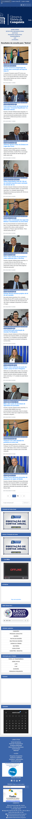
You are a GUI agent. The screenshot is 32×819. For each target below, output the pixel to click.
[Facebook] (12, 781)
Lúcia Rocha (10, 328)
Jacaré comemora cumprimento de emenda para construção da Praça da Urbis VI (15, 69)
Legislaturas (16, 648)
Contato (16, 803)
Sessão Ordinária (24, 64)
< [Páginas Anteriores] (10, 496)
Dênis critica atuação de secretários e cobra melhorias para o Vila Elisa (15, 257)
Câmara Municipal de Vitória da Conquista (12, 64)
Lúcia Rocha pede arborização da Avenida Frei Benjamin (14, 331)
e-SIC (16, 666)
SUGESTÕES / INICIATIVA (16, 651)
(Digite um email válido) (18, 784)
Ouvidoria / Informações (16, 759)
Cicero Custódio (11, 218)
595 (14, 496)
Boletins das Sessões (16, 641)
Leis (15, 38)
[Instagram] (14, 781)
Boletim (10, 784)
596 (18, 496)
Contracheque (16, 748)
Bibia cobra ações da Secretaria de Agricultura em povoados (14, 404)
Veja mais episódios (16, 599)
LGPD (16, 664)
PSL (15, 218)
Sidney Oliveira (10, 179)
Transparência (15, 36)
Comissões (16, 631)
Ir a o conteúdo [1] (6, 1)
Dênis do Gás (10, 254)
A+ (25, 5)
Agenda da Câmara (16, 643)
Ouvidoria (15, 39)
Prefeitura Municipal (16, 745)
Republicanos (16, 179)
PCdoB (15, 365)
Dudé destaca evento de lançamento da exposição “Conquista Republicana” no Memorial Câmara (16, 107)
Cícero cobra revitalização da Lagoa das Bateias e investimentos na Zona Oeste (16, 220)
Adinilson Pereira (11, 142)
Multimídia (16, 646)
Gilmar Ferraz (12, 475)
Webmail (16, 750)
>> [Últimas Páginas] (24, 496)
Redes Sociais (16, 778)
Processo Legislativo (15, 34)
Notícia (5, 65)
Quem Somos (15, 29)
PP (15, 291)
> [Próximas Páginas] (21, 496)
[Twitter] (19, 781)
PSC (14, 254)
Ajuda (16, 753)
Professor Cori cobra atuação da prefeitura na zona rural (14, 441)
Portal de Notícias (16, 742)
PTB (15, 104)
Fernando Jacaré (13, 65)
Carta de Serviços (16, 761)
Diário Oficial (16, 661)
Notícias (15, 33)
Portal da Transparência (16, 659)
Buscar (26, 502)
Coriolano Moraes (11, 438)
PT (8, 65)
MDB (8, 402)
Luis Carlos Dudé (11, 104)
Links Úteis (16, 739)
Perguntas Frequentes (16, 671)
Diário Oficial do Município (16, 747)
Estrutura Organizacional (15, 31)
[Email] (14, 787)
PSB (16, 142)
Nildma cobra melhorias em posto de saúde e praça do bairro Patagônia (15, 368)
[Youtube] (17, 781)
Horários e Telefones (16, 757)
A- (29, 5)
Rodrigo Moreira (11, 291)
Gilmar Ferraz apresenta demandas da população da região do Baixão (15, 478)
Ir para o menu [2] (16, 1)
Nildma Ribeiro (10, 365)
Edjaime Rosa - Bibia (14, 402)
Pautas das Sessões (16, 638)
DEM (14, 328)
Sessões (16, 636)
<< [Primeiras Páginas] (8, 496)
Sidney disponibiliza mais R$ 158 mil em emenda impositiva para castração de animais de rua (15, 183)
